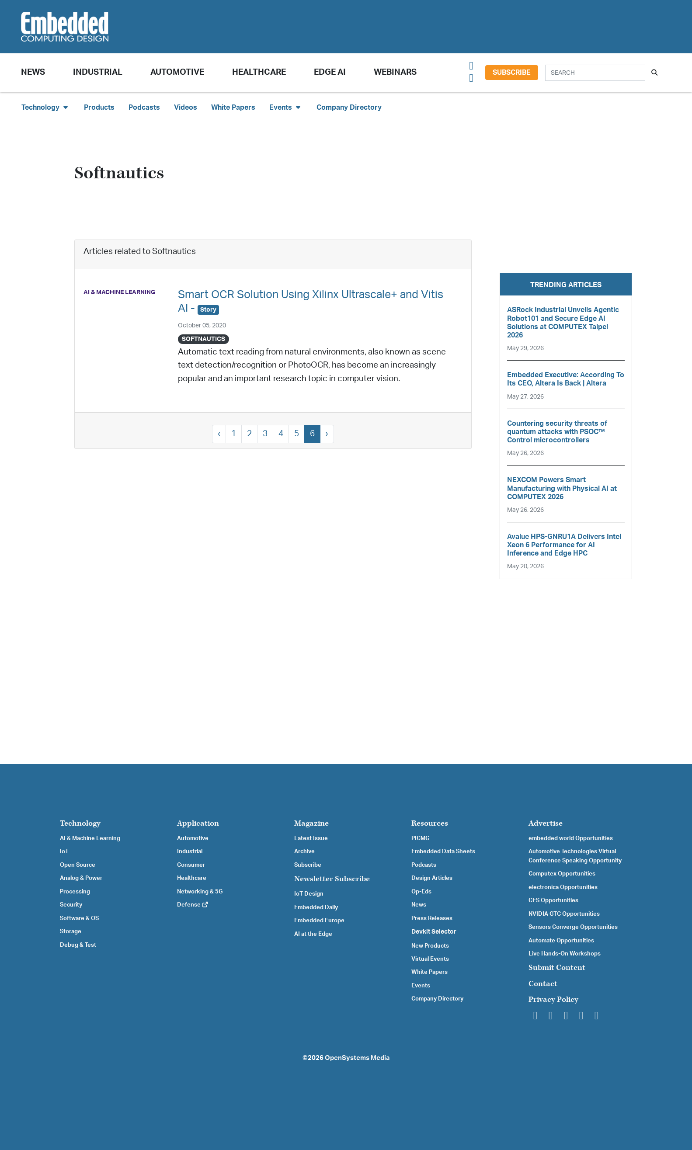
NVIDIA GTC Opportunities (564, 914)
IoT (64, 851)
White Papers (233, 107)
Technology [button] (45, 107)
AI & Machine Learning (90, 838)
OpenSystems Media (357, 1058)
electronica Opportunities (563, 887)
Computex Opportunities (562, 873)
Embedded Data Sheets (443, 851)
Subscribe (512, 72)
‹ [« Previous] (219, 434)
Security (71, 904)
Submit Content (557, 967)
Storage (70, 931)
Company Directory (349, 107)
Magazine (311, 823)
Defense (193, 904)
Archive (304, 851)
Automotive (177, 72)
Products (99, 107)
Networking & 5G (200, 891)
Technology (80, 823)
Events (420, 985)
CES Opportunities (553, 900)
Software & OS (79, 918)
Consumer (191, 865)
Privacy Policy (553, 999)
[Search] (595, 73)
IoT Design (308, 893)
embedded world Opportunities (571, 838)
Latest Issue (311, 838)
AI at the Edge (313, 934)
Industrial (97, 72)
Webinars (395, 72)
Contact (543, 984)
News (418, 904)
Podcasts (144, 107)
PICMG (420, 838)
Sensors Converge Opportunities (573, 927)
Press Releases (431, 918)
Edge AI (330, 72)
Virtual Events (430, 959)
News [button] (33, 72)
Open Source (77, 865)
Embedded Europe (319, 920)
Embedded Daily (316, 907)
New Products (430, 945)
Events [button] (286, 107)
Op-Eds (421, 891)
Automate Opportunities (561, 940)
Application (198, 823)
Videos (185, 107)
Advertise (546, 823)
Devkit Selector (433, 932)
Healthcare (259, 72)
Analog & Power (81, 878)
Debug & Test (78, 945)
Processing (75, 891)
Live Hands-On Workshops (565, 953)
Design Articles (431, 878)
